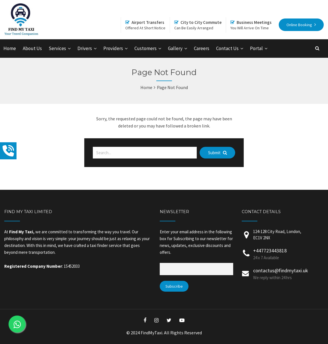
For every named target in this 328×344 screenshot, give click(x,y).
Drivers (84, 48)
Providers (113, 48)
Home (9, 48)
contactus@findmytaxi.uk (280, 270)
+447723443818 (270, 250)
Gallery (175, 48)
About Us (32, 48)
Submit (217, 152)
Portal (256, 48)
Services (57, 48)
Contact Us (227, 48)
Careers (201, 48)
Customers (145, 48)
